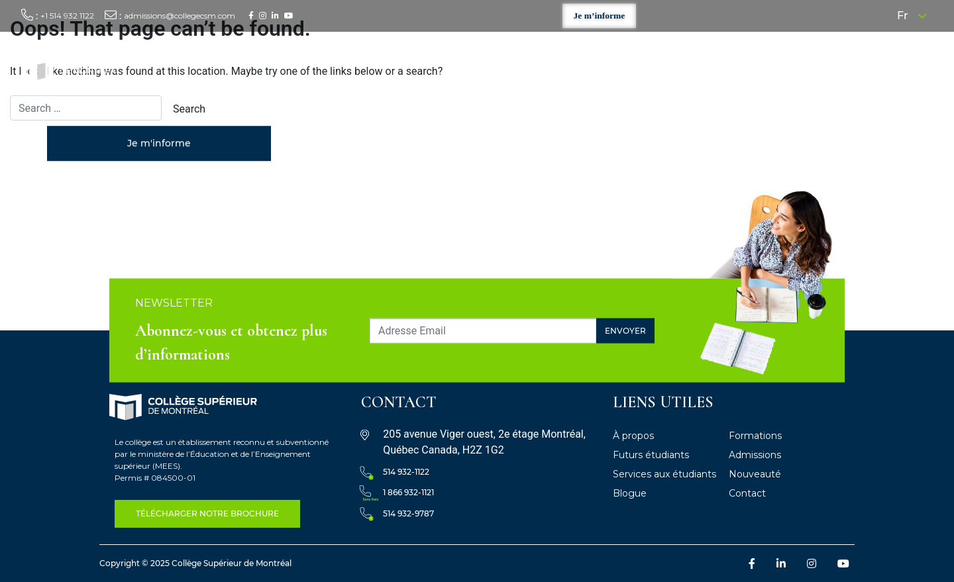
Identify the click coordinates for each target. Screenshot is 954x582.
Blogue (630, 493)
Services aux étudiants (758, 67)
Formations (577, 67)
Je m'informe (159, 144)
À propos (517, 67)
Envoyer (625, 330)
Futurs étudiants (654, 67)
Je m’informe (599, 16)
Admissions (755, 455)
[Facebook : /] (251, 16)
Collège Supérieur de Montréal (232, 563)
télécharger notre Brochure (207, 513)
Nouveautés (851, 67)
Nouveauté (755, 474)
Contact (909, 67)
